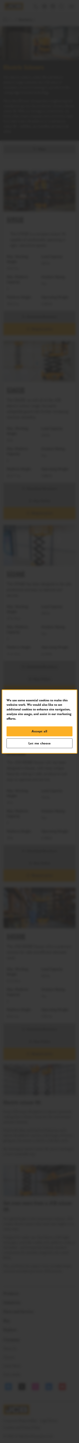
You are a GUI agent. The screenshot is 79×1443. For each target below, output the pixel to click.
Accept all (39, 731)
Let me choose (39, 743)
